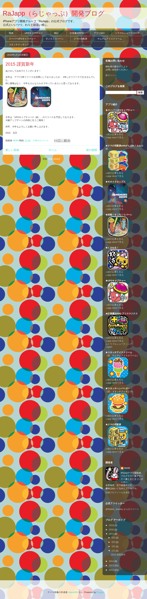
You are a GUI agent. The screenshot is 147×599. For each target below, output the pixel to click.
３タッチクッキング (19, 44)
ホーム (53, 150)
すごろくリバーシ (55, 38)
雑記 (56, 33)
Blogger (100, 592)
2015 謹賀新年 (19, 64)
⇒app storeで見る (114, 137)
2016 (112, 529)
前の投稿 (91, 150)
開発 (11, 33)
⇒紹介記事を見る (114, 134)
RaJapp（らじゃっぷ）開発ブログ (53, 13)
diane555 (73, 592)
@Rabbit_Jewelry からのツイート (122, 509)
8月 (114, 542)
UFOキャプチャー (34, 33)
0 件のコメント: (41, 140)
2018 (112, 525)
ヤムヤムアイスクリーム (109, 38)
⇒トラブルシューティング (118, 344)
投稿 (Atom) (54, 159)
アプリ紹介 (99, 33)
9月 (114, 537)
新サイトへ (111, 75)
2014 (112, 561)
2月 (114, 546)
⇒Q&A (108, 347)
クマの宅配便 (80, 38)
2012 (112, 570)
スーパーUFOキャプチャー (22, 38)
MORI (127, 468)
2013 (112, 565)
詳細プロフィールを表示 (117, 492)
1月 (114, 550)
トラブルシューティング (127, 33)
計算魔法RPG (77, 33)
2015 (112, 534)
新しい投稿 (12, 150)
